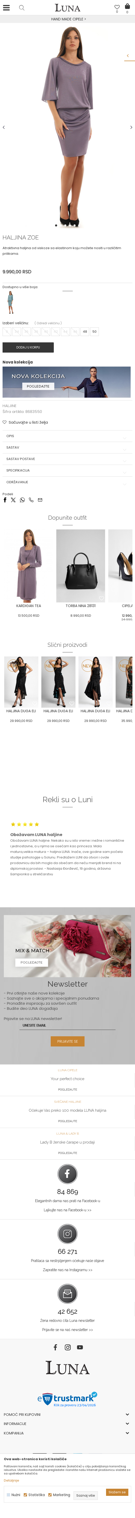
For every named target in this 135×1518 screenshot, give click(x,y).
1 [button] (56, 225)
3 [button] (65, 225)
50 (94, 331)
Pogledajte (67, 1089)
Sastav (67, 447)
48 (85, 331)
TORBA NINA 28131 (81, 606)
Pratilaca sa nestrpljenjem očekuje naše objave (67, 1261)
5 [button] (75, 225)
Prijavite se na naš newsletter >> (67, 1330)
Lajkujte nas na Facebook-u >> (67, 1210)
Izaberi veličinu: (16, 323)
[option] (67, 19)
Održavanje (67, 482)
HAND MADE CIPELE (67, 19)
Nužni (16, 1495)
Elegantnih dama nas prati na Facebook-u (67, 1201)
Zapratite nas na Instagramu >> (67, 1270)
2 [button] (61, 225)
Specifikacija (67, 470)
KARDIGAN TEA (28, 606)
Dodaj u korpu (28, 347)
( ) (48, 323)
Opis (67, 436)
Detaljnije (11, 1480)
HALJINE (9, 405)
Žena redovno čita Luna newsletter (67, 1321)
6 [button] (79, 225)
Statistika (36, 1495)
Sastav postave (67, 459)
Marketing (61, 1495)
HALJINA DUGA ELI (21, 711)
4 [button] (70, 225)
